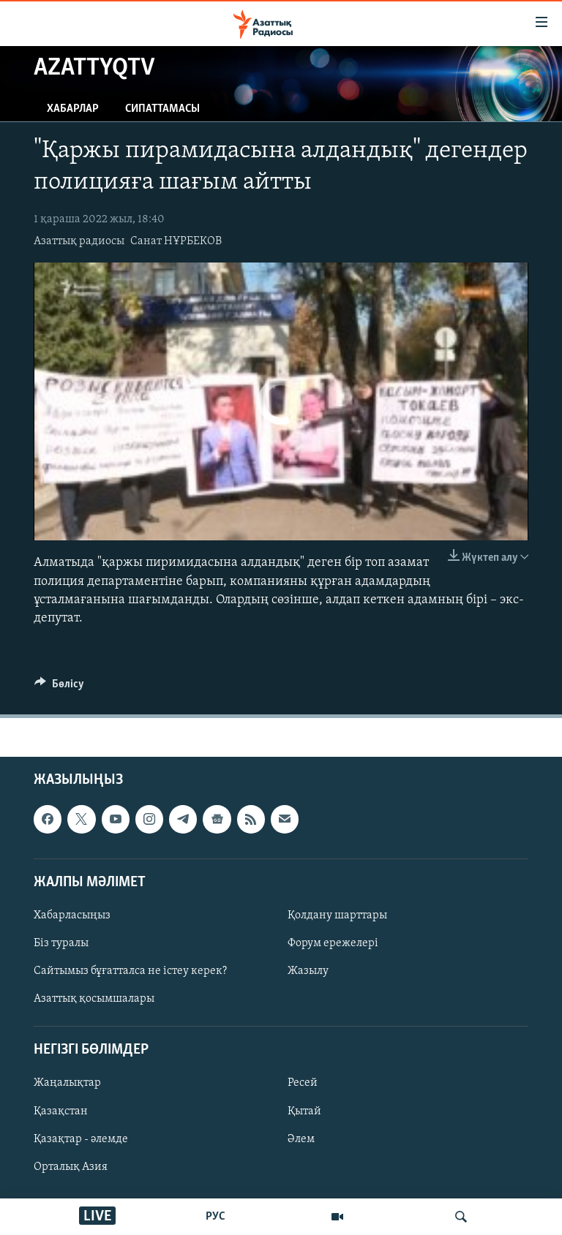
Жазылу (308, 971)
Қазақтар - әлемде (81, 1139)
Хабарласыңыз (72, 915)
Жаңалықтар (67, 1083)
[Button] (59, 687)
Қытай (304, 1111)
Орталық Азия (71, 1167)
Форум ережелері (333, 943)
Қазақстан (61, 1111)
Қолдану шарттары (337, 915)
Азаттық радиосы (79, 241)
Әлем (301, 1139)
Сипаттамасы (162, 109)
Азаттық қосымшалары (94, 999)
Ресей (303, 1083)
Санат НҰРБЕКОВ (176, 241)
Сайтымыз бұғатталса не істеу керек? (130, 971)
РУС (215, 1217)
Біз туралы (61, 943)
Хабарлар (73, 109)
